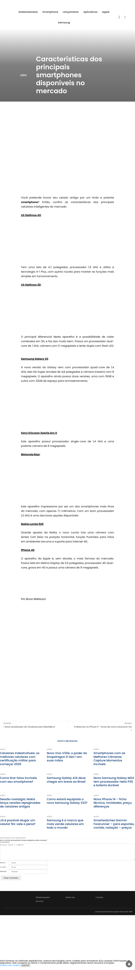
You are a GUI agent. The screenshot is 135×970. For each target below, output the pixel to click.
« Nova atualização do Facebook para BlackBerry (29, 726)
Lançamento (71, 12)
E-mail (3, 870)
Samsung (64, 22)
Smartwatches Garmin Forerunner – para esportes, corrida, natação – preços (114, 824)
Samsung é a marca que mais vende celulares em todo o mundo (65, 824)
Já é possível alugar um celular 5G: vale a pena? (17, 822)
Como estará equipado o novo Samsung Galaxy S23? (67, 801)
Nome (3, 866)
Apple (105, 12)
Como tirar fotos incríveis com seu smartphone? (18, 780)
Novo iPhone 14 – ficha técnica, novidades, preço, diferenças (113, 803)
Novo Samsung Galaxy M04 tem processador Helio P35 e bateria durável (114, 781)
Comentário (5, 842)
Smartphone (50, 12)
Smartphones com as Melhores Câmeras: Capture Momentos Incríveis (109, 758)
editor (23, 75)
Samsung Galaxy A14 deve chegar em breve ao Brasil (66, 780)
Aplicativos (90, 12)
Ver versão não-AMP (124, 915)
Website (3, 874)
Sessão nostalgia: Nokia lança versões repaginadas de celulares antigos (20, 803)
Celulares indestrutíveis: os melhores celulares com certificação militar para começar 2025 (19, 758)
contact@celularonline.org (105, 915)
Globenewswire (28, 12)
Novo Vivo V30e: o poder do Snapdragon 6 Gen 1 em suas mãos (67, 756)
